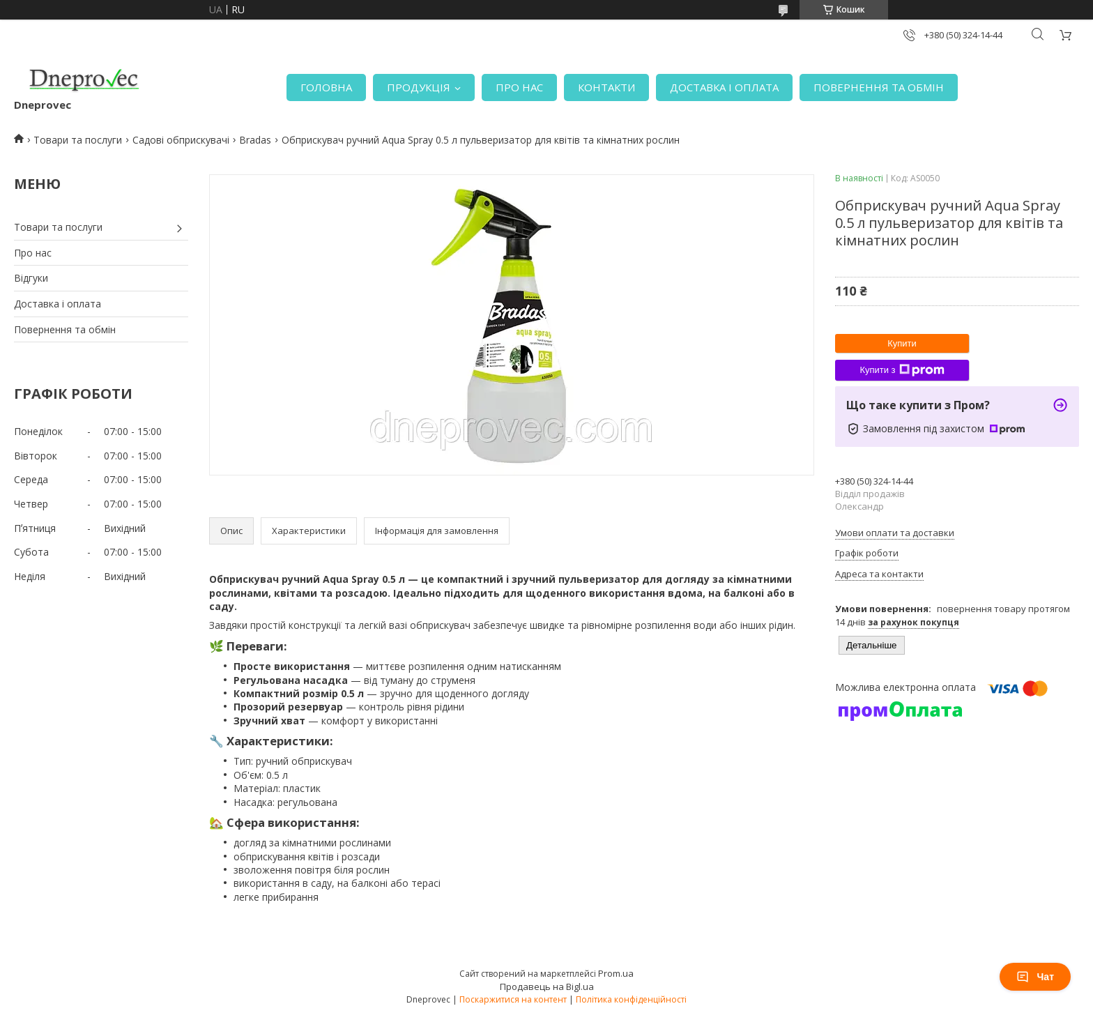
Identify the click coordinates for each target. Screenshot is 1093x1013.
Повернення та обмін (65, 329)
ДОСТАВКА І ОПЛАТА (724, 87)
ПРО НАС (519, 87)
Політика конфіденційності (631, 999)
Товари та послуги (77, 139)
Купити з (901, 370)
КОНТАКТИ (606, 87)
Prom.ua (616, 973)
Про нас (33, 252)
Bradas (255, 139)
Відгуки (31, 277)
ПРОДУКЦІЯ (418, 87)
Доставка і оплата (57, 303)
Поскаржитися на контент (513, 999)
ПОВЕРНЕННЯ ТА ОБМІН (878, 87)
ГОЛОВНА (326, 87)
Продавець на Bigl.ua (547, 986)
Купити (902, 343)
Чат (1035, 976)
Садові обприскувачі (180, 139)
